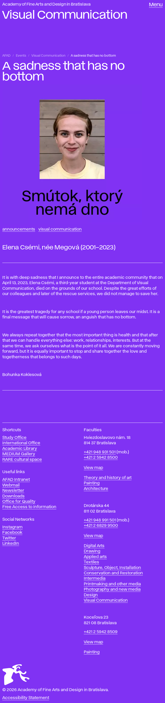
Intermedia (94, 578)
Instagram (12, 527)
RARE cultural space (22, 460)
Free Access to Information (29, 507)
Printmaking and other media (112, 584)
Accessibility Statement (25, 698)
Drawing (92, 551)
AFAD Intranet (16, 480)
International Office (21, 443)
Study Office (14, 438)
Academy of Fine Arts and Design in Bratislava (46, 4)
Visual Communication (48, 55)
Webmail (11, 485)
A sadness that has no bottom (93, 55)
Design (91, 595)
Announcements (18, 229)
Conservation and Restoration (113, 573)
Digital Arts (94, 546)
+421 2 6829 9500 (101, 525)
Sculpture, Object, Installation (112, 568)
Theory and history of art (107, 478)
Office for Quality (18, 501)
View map (93, 468)
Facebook (12, 532)
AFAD (6, 55)
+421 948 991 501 (100, 520)
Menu (156, 5)
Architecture (96, 489)
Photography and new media (112, 589)
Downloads (13, 496)
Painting (92, 483)
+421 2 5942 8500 (101, 457)
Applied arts (95, 557)
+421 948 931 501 (100, 452)
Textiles (91, 562)
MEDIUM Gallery (18, 454)
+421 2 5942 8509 (101, 632)
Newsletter (13, 491)
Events (21, 55)
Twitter (9, 538)
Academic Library (19, 449)
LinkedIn (10, 543)
